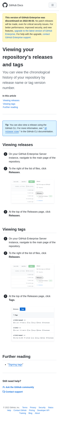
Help (9, 410)
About (37, 413)
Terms (25, 407)
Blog (30, 413)
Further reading (10, 107)
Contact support (13, 391)
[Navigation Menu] (52, 5)
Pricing (32, 410)
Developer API (43, 410)
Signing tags (15, 364)
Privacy (33, 407)
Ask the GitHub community (18, 387)
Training (22, 413)
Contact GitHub (20, 410)
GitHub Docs (16, 5)
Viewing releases (11, 100)
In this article (9, 96)
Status (50, 407)
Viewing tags (9, 104)
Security (42, 407)
